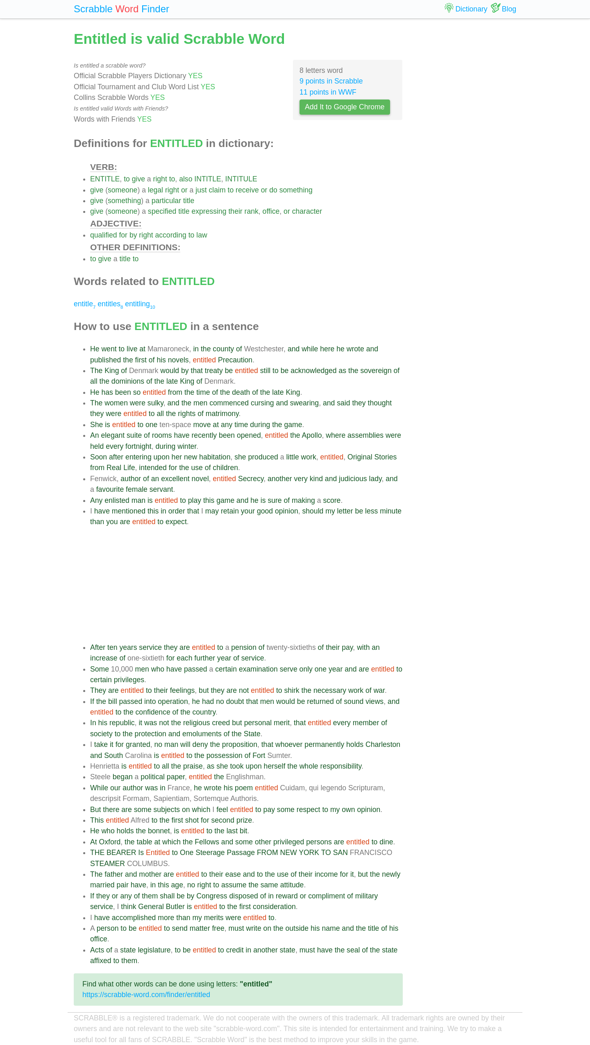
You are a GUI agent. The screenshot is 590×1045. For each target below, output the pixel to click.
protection (150, 734)
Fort (258, 755)
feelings (182, 690)
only (306, 669)
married (102, 885)
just (200, 190)
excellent (175, 479)
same (269, 885)
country (204, 712)
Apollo (312, 435)
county (223, 349)
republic (122, 723)
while (310, 349)
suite (134, 435)
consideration (274, 906)
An (94, 435)
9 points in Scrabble (331, 81)
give (138, 179)
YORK (309, 852)
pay (347, 647)
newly (391, 874)
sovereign (375, 370)
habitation (214, 457)
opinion (286, 511)
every (114, 446)
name (331, 928)
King (111, 370)
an (155, 479)
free (218, 928)
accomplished (134, 918)
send (180, 928)
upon (162, 457)
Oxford (110, 842)
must (236, 928)
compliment (326, 896)
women (116, 403)
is (107, 425)
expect (176, 522)
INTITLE (207, 179)
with (363, 647)
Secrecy (250, 479)
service (150, 647)
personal (258, 723)
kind (316, 479)
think (128, 906)
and (294, 349)
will (185, 744)
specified (162, 211)
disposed (243, 896)
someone (122, 190)
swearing (304, 403)
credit (235, 950)
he (340, 349)
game (293, 425)
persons (319, 842)
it (140, 723)
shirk (292, 690)
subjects (167, 809)
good (265, 511)
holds (354, 744)
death (241, 392)
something (296, 190)
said (343, 403)
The (96, 370)
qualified (103, 235)
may (212, 511)
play (194, 500)
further (204, 658)
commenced (229, 403)
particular (166, 201)
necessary (329, 690)
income (326, 874)
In (93, 723)
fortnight (138, 446)
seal (353, 950)
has (107, 392)
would (169, 370)
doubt (235, 701)
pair (123, 885)
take (101, 744)
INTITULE (241, 179)
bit (243, 831)
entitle (84, 304)
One (186, 852)
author (130, 479)
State (252, 734)
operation (173, 701)
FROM (267, 852)
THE (97, 852)
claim (217, 190)
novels (178, 360)
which (201, 809)
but (204, 690)
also (185, 179)
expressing (208, 211)
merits (214, 918)
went (108, 349)
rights (186, 413)
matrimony (222, 413)
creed (221, 723)
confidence (153, 712)
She (96, 425)
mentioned (128, 511)
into (150, 701)
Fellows (207, 842)
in (196, 349)
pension (243, 647)
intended (153, 468)
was (150, 723)
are (125, 522)
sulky (155, 403)
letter (345, 511)
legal (155, 190)
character (307, 211)
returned (320, 701)
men (200, 403)
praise (193, 766)
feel (222, 809)
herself (275, 766)
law (201, 235)
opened (249, 435)
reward (287, 896)
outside (297, 928)
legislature (154, 950)
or (184, 190)
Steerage (210, 852)
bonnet (159, 831)
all (94, 381)
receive (247, 190)
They (98, 690)
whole (309, 766)
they (358, 403)
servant (161, 489)
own (348, 809)
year (224, 658)
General (151, 906)
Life (129, 468)
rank (252, 211)
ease (233, 874)
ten (112, 647)
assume (234, 885)
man (138, 500)
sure (274, 500)
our (115, 788)
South (113, 755)
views (374, 701)
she (240, 457)
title (188, 201)
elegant (113, 435)
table (144, 842)
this (208, 500)
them (150, 896)
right (160, 179)
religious (196, 723)
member (366, 723)
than (97, 522)
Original (359, 457)
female (137, 489)
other (263, 842)
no (220, 701)
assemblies (365, 435)
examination (258, 669)
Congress (211, 896)
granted (138, 744)
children (225, 468)
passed (195, 669)
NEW (288, 852)
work (308, 457)
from (175, 392)
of (239, 349)
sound (353, 701)
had (208, 701)
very (301, 479)
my (330, 511)
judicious (353, 479)
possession (224, 755)
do (273, 190)
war (379, 690)
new (190, 457)
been (123, 392)
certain (226, 669)
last (232, 831)
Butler (175, 906)
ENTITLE (105, 179)
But (95, 809)
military (366, 896)
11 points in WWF (328, 92)
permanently (324, 744)
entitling (140, 304)
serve (288, 669)
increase (104, 658)
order (176, 511)
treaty (214, 370)
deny (200, 744)
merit (282, 723)
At (93, 842)
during (260, 425)
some (143, 809)
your (248, 511)
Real (114, 468)
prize (244, 820)
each (184, 658)
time (203, 392)
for (123, 235)
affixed (100, 961)
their (235, 211)
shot (192, 820)
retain (230, 511)
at (142, 349)
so (137, 392)
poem (244, 788)
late (172, 381)
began (123, 777)
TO (326, 852)
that (197, 370)
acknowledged (313, 370)
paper (176, 777)
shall (167, 896)
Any (96, 500)
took (236, 766)
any (226, 425)
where (335, 435)
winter (186, 446)
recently (204, 435)
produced (263, 457)
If (92, 701)
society (101, 734)
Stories (385, 457)
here (327, 349)
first (141, 360)
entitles (110, 304)
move (202, 425)
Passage (241, 852)
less (371, 511)
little (292, 457)
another (280, 479)
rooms (162, 435)
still (265, 370)
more (166, 918)
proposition (239, 744)
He (95, 349)
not (244, 690)
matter (200, 928)
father (113, 874)
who (157, 669)
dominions (127, 381)
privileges (129, 680)
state (128, 950)
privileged (288, 842)
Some (99, 669)
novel (200, 479)
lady (375, 479)
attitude (292, 885)
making (303, 500)
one (151, 425)
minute (391, 511)
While (99, 788)
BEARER (121, 852)
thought (380, 403)
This (97, 820)
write (253, 928)
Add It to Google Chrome (345, 107)
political (153, 777)
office (271, 211)
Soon (98, 457)
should (313, 511)
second (222, 820)
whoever (289, 744)
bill (112, 701)
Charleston (382, 744)
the (206, 349)
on (186, 809)
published (105, 360)
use (197, 468)
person (108, 928)
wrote (355, 349)
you (112, 522)
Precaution (235, 360)
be (229, 370)
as (343, 370)
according (170, 235)
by (133, 235)
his (161, 360)
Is (141, 852)
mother (150, 874)
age (177, 885)
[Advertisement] (246, 584)
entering (138, 457)
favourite (110, 489)
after (116, 457)
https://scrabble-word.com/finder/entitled (146, 995)
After (97, 647)
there (111, 809)
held (97, 446)
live (132, 349)
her (177, 457)
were (137, 403)
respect (308, 809)
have (181, 435)
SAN (340, 852)
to (127, 179)
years (128, 647)
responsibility (340, 766)
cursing (262, 403)
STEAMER (107, 864)
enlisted (116, 500)
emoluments (202, 734)
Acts (97, 950)
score (331, 500)
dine (386, 842)
